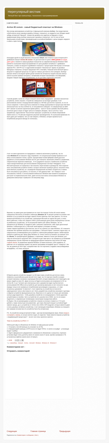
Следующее (12, 431)
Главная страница (38, 431)
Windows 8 (53, 343)
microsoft (32, 343)
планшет (20, 343)
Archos (26, 343)
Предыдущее (64, 431)
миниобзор (13, 343)
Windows (38, 343)
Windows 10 (45, 343)
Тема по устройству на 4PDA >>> (18, 321)
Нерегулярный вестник (24, 11)
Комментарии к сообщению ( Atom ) (27, 435)
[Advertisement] (38, 414)
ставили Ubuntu (12, 242)
